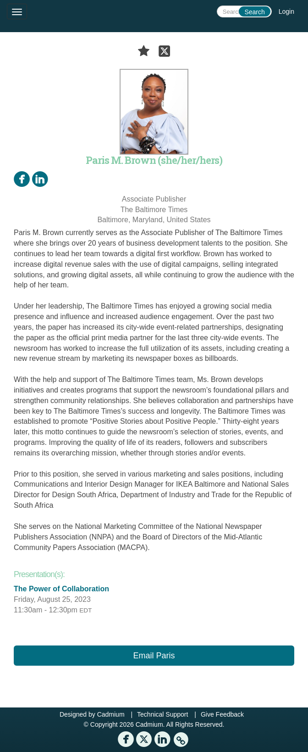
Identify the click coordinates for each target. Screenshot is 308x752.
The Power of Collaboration (61, 589)
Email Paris (154, 655)
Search (254, 12)
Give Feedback (222, 714)
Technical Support (162, 714)
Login (286, 11)
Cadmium (111, 714)
